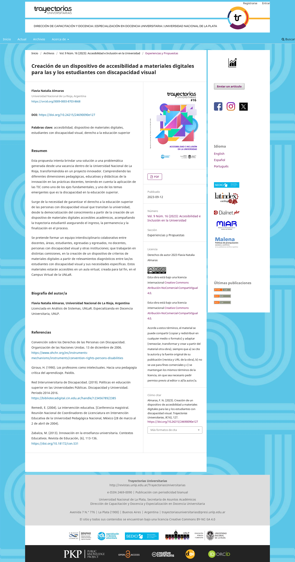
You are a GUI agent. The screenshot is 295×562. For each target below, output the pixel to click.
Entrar (266, 3)
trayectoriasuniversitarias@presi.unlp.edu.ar (193, 512)
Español (219, 160)
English (219, 154)
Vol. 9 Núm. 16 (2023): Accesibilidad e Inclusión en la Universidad (100, 53)
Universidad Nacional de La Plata (122, 499)
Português (221, 166)
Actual (22, 39)
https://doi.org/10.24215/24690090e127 (67, 115)
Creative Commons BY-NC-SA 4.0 (192, 519)
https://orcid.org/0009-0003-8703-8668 (55, 101)
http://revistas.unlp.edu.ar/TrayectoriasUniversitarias (147, 485)
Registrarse (250, 3)
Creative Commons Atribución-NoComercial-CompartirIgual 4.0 (173, 288)
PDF (156, 177)
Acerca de (59, 39)
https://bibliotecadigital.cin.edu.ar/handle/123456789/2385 (73, 398)
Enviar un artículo (229, 86)
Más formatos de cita (163, 430)
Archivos (39, 39)
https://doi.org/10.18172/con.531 (54, 443)
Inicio (7, 39)
